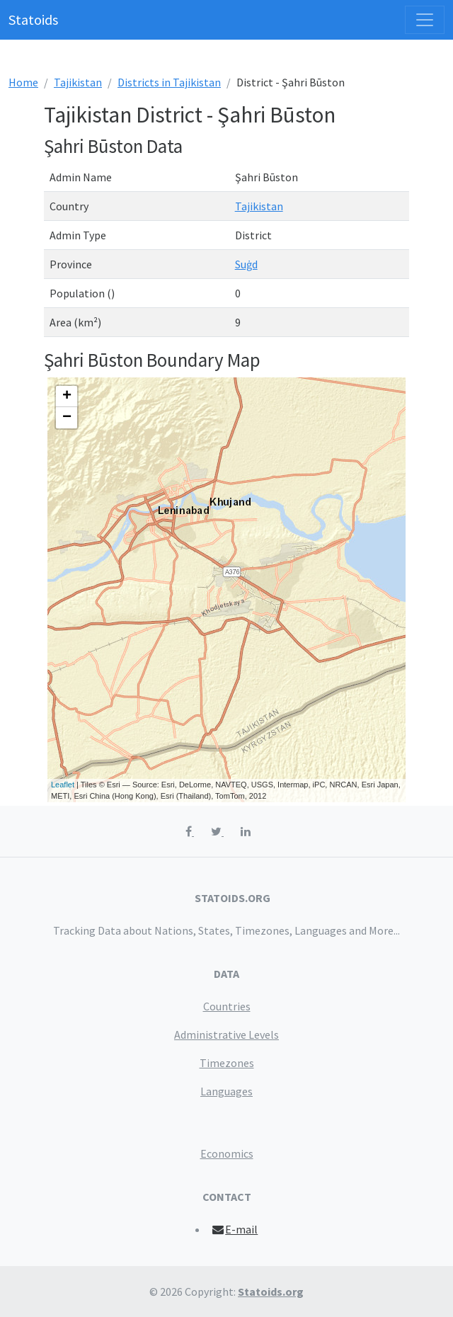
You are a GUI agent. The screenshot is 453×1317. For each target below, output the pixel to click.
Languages (226, 1091)
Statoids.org (271, 1291)
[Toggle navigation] (425, 20)
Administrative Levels (226, 1034)
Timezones (227, 1063)
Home (23, 82)
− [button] (66, 417)
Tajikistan (78, 82)
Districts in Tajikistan (169, 82)
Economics (226, 1153)
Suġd (246, 264)
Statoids (33, 19)
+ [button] (66, 396)
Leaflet (62, 784)
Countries (227, 1006)
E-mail (234, 1229)
